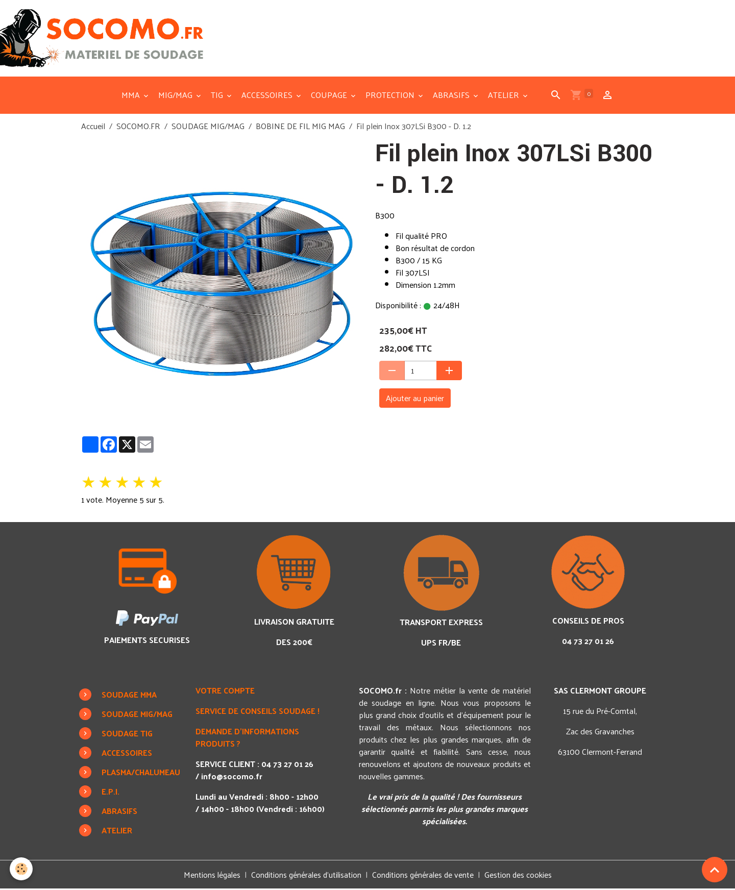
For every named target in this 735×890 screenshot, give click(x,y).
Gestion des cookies (521, 876)
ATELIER (504, 95)
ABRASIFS (452, 95)
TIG (218, 95)
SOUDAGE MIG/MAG (208, 126)
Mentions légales (209, 875)
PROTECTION (390, 95)
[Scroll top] (714, 869)
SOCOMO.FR (138, 126)
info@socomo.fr (233, 777)
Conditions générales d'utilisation (305, 875)
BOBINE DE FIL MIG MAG (300, 126)
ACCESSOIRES (268, 95)
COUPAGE (330, 95)
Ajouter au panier (415, 398)
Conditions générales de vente (424, 875)
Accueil (93, 126)
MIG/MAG (176, 95)
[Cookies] (21, 868)
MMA (131, 95)
